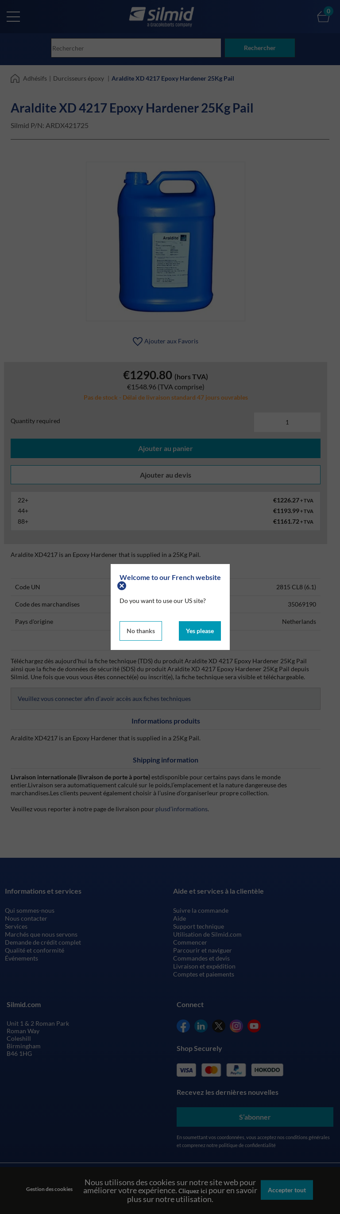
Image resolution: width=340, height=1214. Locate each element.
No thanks (141, 630)
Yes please (200, 630)
